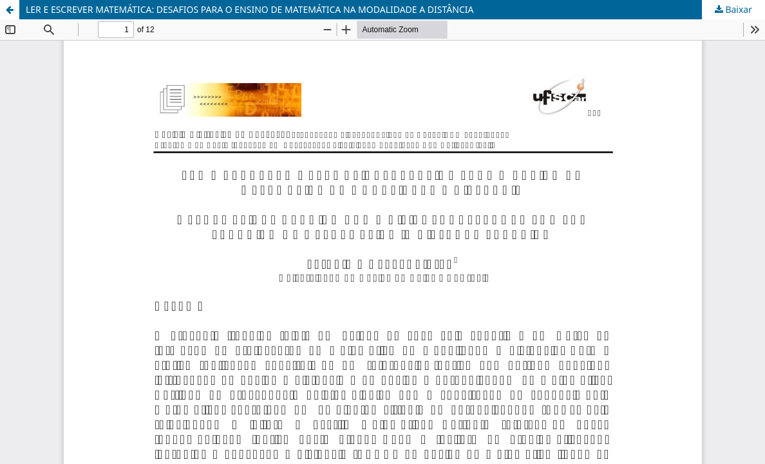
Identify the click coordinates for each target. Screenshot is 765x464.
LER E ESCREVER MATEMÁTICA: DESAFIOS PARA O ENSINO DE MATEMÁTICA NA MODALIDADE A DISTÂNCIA (249, 9)
